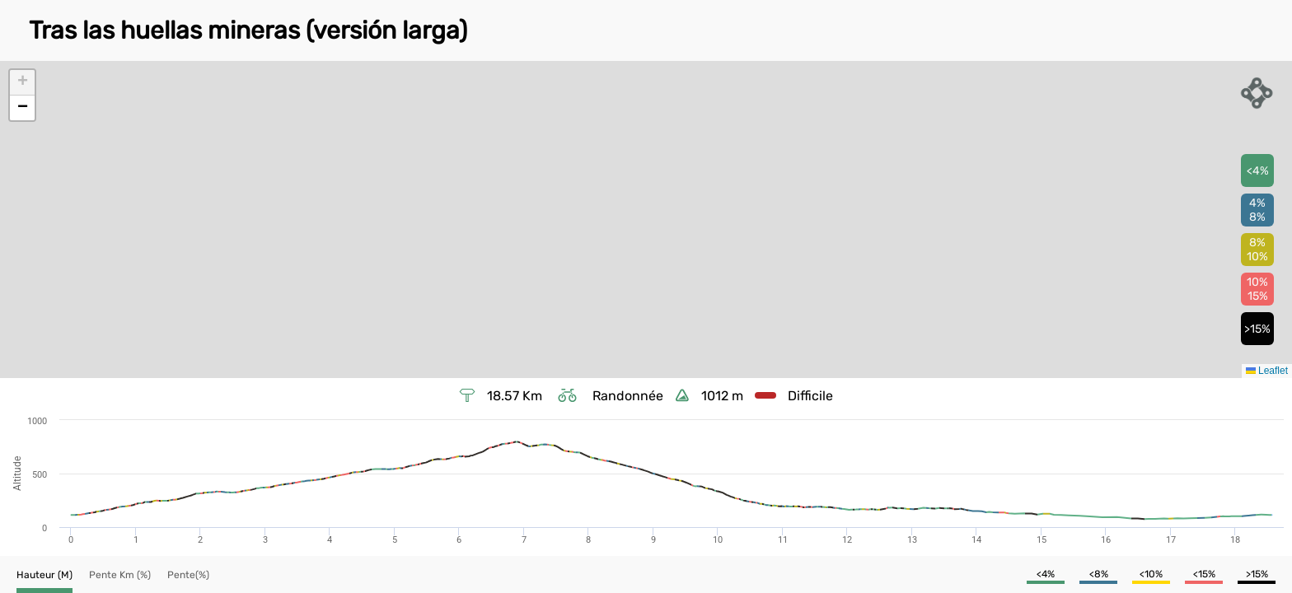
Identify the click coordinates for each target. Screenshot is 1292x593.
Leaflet (1267, 370)
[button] (22, 83)
